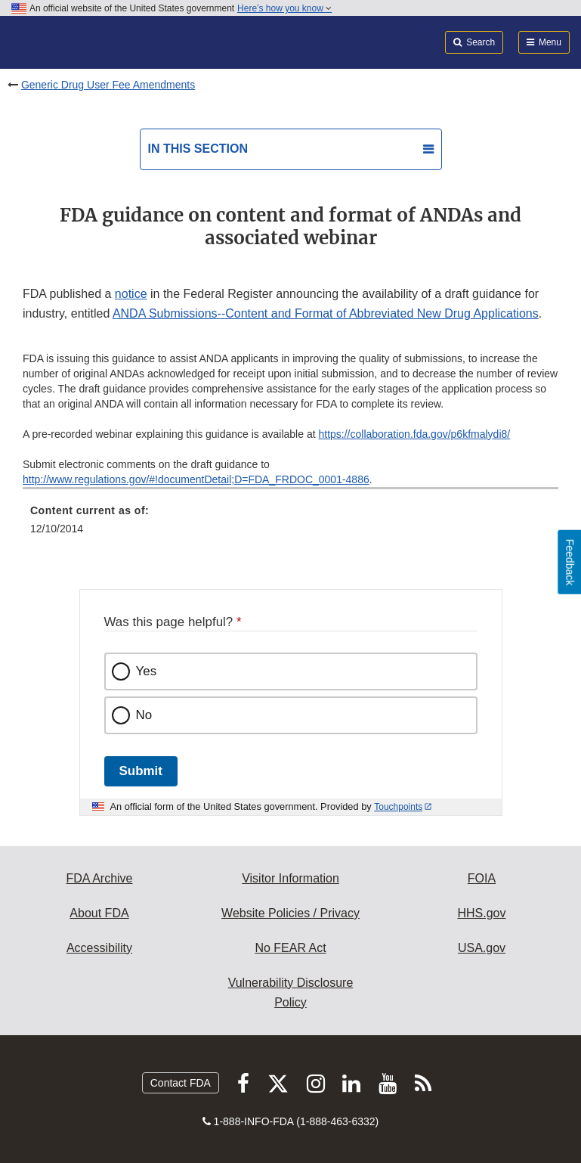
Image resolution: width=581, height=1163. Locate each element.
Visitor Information (290, 878)
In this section (198, 148)
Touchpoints (398, 807)
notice (131, 293)
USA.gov (481, 947)
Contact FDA (180, 1083)
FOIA (482, 878)
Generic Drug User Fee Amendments (108, 85)
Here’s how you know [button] (284, 8)
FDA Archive (99, 878)
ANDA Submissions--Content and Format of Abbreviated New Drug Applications (326, 313)
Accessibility (99, 947)
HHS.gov (481, 913)
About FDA (99, 913)
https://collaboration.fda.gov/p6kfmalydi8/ (414, 434)
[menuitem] (290, 525)
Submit (140, 771)
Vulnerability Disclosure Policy (291, 992)
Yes (146, 671)
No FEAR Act (290, 947)
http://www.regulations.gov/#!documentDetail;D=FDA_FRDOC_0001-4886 (196, 479)
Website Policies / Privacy (290, 913)
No (144, 715)
